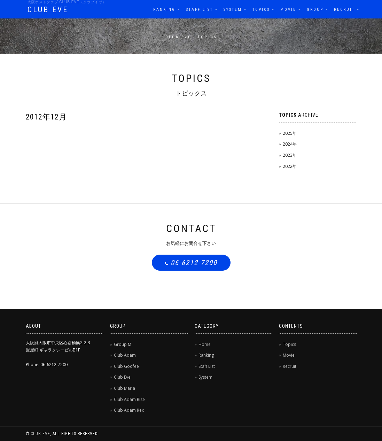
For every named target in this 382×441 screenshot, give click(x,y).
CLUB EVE (48, 9)
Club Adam (125, 355)
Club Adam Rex (129, 410)
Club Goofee (126, 366)
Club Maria (124, 388)
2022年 (290, 166)
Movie (288, 9)
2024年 (290, 144)
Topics (261, 9)
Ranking (164, 9)
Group (315, 9)
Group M (122, 344)
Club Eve (122, 377)
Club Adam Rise (129, 399)
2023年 (290, 155)
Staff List (199, 9)
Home (204, 344)
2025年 (290, 133)
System (233, 9)
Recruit (344, 9)
